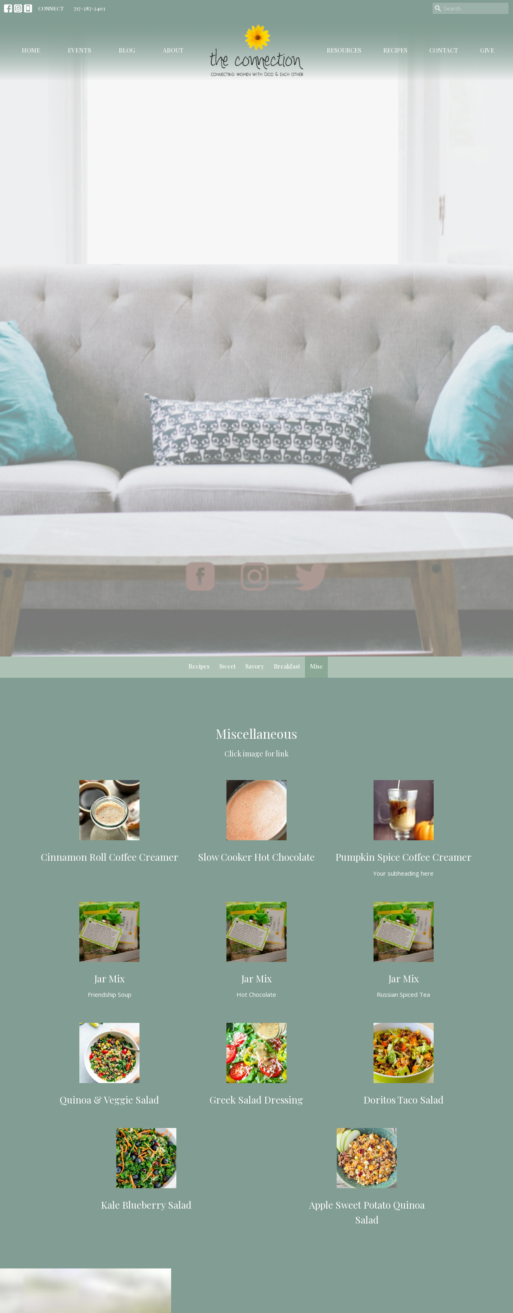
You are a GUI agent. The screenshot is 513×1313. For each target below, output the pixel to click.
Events (79, 50)
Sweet (227, 666)
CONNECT (51, 8)
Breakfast (287, 666)
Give (487, 50)
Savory (254, 666)
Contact (443, 50)
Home (31, 50)
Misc (316, 666)
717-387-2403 (89, 8)
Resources (344, 50)
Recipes (395, 50)
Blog (127, 50)
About (173, 50)
